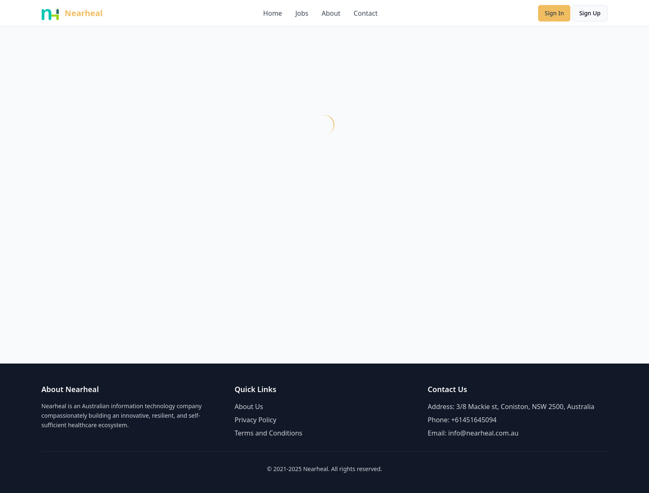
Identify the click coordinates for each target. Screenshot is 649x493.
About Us (249, 406)
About (331, 13)
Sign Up (590, 13)
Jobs (301, 13)
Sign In (554, 13)
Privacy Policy (255, 419)
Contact (365, 13)
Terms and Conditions (269, 433)
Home (272, 13)
